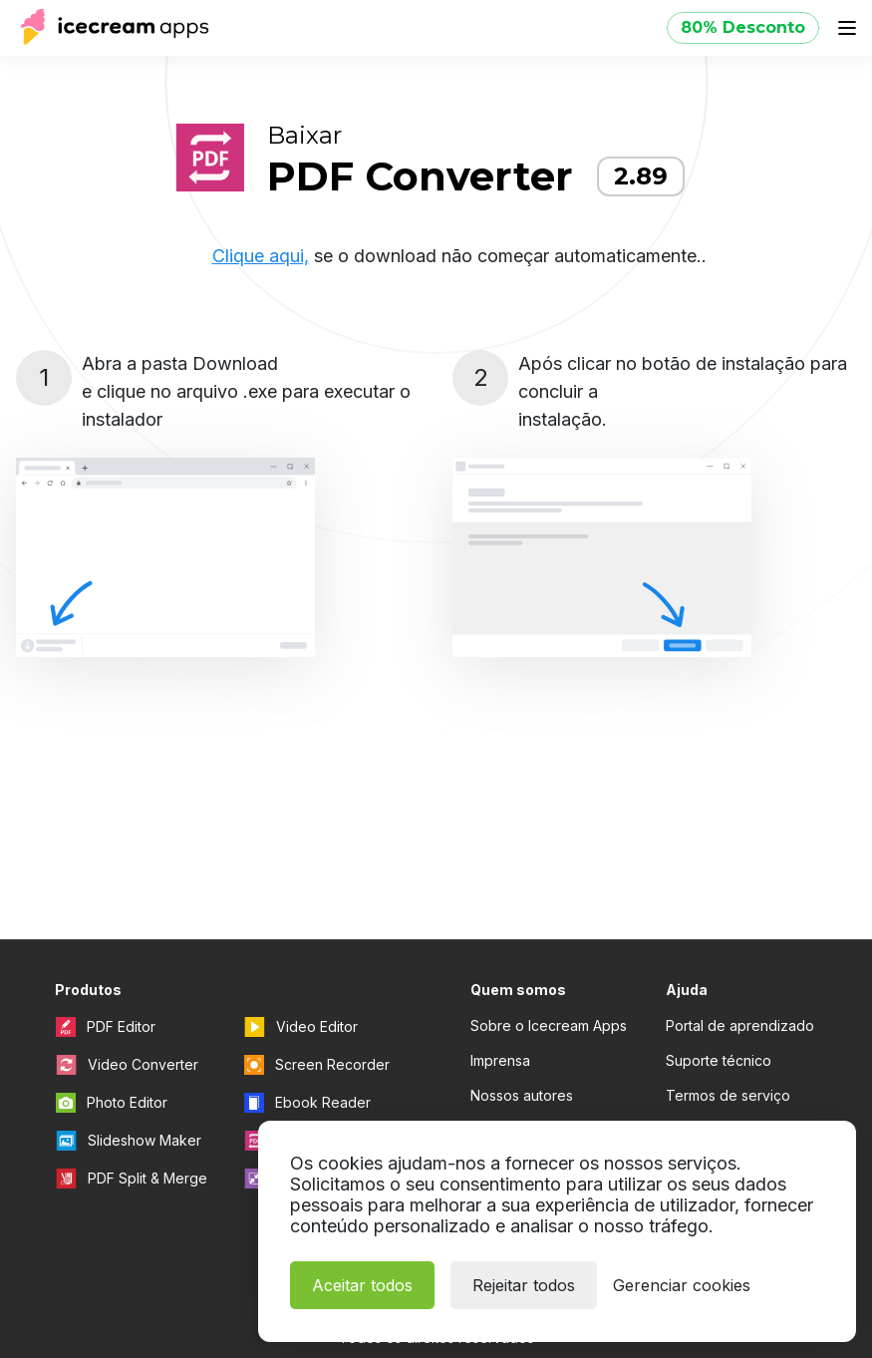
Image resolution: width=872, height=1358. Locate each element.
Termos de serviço (728, 1095)
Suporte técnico (718, 1060)
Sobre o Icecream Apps (548, 1025)
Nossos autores (521, 1095)
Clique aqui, (260, 255)
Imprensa (500, 1060)
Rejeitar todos (523, 1285)
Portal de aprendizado (740, 1025)
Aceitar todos (362, 1285)
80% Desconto (743, 27)
